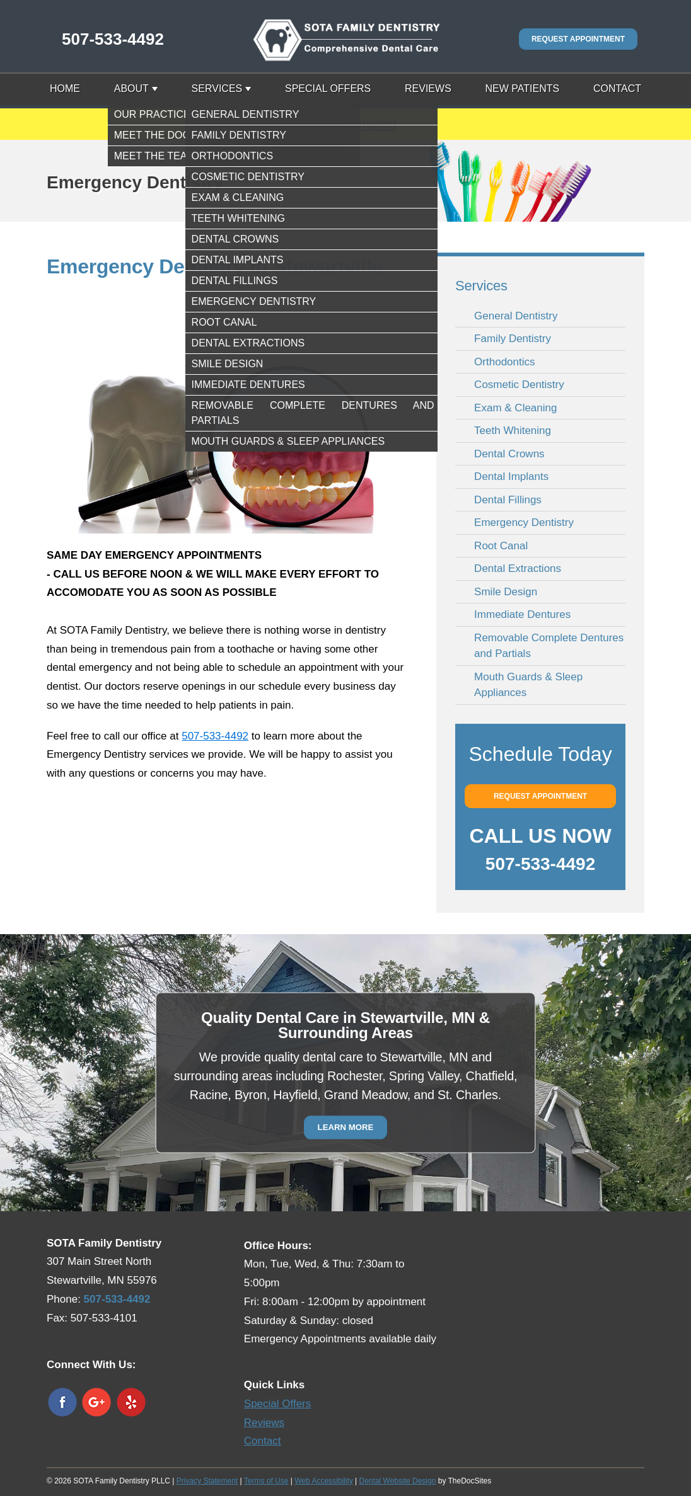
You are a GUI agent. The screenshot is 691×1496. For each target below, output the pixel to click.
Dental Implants (511, 476)
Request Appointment (578, 39)
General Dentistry (515, 316)
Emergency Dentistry (524, 522)
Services (217, 88)
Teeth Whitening (512, 431)
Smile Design (505, 592)
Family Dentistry (512, 339)
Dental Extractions (517, 568)
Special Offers (328, 88)
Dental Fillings (508, 500)
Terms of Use (266, 1480)
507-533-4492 (113, 39)
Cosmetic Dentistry (519, 385)
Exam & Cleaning (515, 408)
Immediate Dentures (522, 614)
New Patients (522, 88)
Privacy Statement (207, 1480)
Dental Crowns (509, 454)
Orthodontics (504, 362)
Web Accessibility (323, 1480)
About (131, 88)
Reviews (428, 88)
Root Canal (501, 546)
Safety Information (345, 124)
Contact (617, 88)
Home (65, 88)
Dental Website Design (397, 1480)
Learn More (346, 1127)
